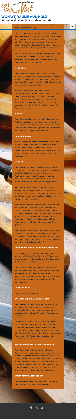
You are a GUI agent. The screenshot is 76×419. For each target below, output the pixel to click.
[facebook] (31, 407)
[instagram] (42, 407)
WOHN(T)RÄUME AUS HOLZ (24, 17)
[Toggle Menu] (72, 26)
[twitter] (37, 407)
